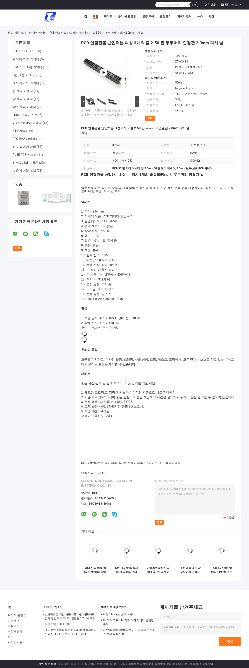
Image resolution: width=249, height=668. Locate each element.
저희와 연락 (184, 16)
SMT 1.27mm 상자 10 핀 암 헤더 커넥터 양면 (126, 570)
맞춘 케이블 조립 (24, 170)
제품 (95, 16)
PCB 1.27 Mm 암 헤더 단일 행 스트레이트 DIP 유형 (221, 570)
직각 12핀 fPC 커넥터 (58, 624)
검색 (193, 4)
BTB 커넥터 (20, 131)
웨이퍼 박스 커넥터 (26, 59)
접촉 (149, 118)
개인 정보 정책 (47, 663)
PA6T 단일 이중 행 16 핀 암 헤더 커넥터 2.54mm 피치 (95, 570)
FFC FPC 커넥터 (24, 51)
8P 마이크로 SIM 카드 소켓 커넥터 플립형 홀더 (128, 622)
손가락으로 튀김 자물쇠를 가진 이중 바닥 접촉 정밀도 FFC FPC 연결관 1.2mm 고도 (70, 616)
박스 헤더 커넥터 (24, 107)
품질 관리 (165, 16)
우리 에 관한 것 (127, 16)
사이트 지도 (15, 642)
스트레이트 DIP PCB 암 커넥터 (162, 462)
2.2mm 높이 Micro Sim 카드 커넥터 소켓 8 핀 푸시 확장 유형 (129, 631)
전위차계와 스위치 (25, 163)
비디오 (108, 16)
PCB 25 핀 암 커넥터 (129, 462)
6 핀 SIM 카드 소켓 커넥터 (119, 614)
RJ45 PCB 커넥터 (25, 155)
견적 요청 (210, 4)
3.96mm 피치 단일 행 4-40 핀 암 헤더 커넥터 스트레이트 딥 (158, 570)
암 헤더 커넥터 (38, 32)
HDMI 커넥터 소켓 (25, 115)
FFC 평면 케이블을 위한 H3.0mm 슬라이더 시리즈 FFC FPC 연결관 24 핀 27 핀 (71, 631)
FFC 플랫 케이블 (24, 139)
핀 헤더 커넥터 (23, 91)
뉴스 (200, 16)
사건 (211, 16)
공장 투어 (148, 16)
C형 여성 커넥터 (24, 75)
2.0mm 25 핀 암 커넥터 (102, 462)
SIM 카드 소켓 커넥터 (27, 67)
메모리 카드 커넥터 (26, 83)
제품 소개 (20, 32)
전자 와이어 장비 (24, 147)
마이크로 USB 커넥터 (27, 123)
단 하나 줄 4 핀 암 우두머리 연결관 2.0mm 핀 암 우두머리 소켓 (190, 570)
